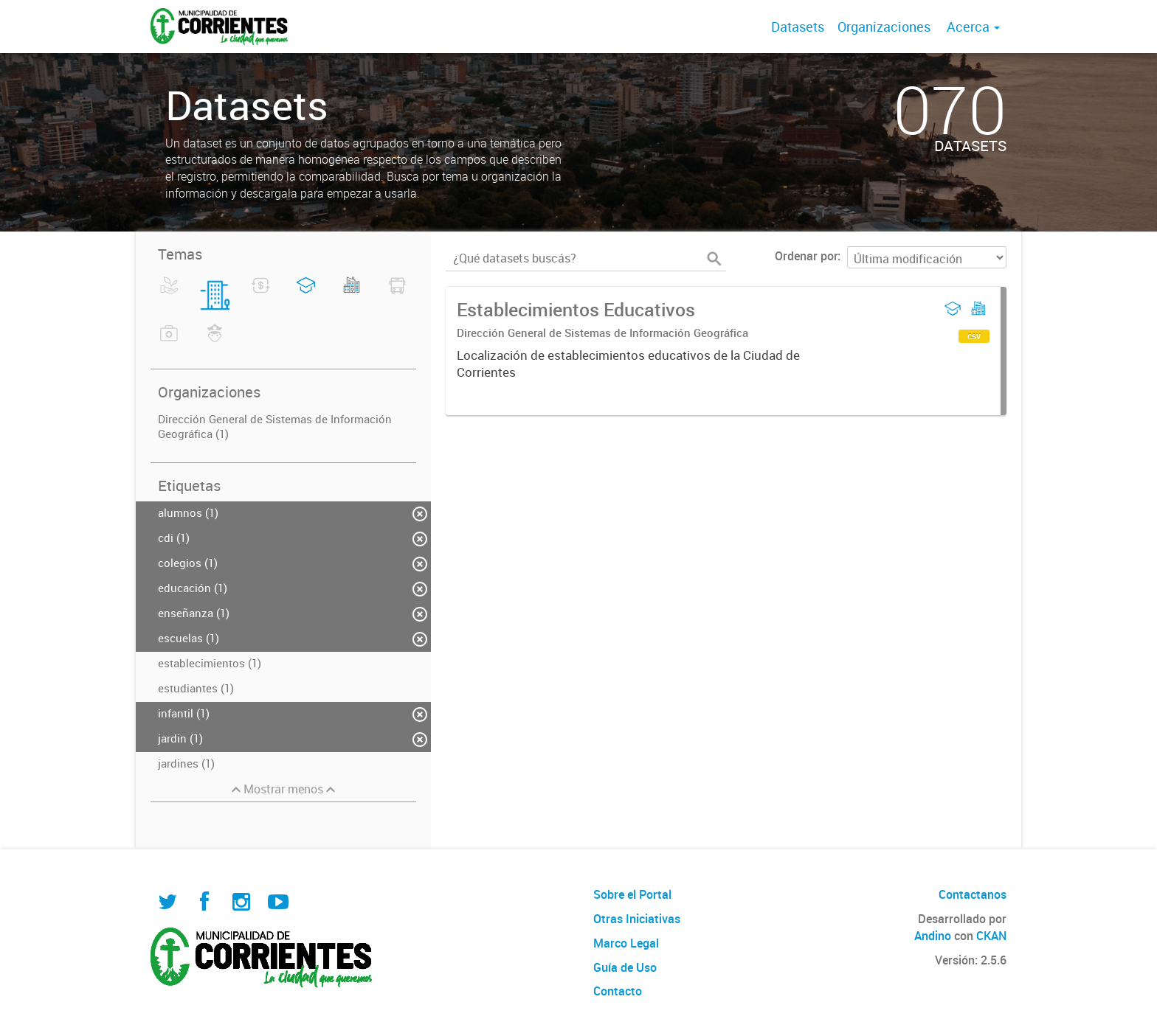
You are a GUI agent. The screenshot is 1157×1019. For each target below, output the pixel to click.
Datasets (797, 26)
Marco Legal (626, 943)
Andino (932, 936)
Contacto (617, 991)
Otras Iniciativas (636, 919)
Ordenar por (806, 255)
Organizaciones (883, 26)
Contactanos (972, 894)
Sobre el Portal (632, 894)
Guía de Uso (625, 967)
